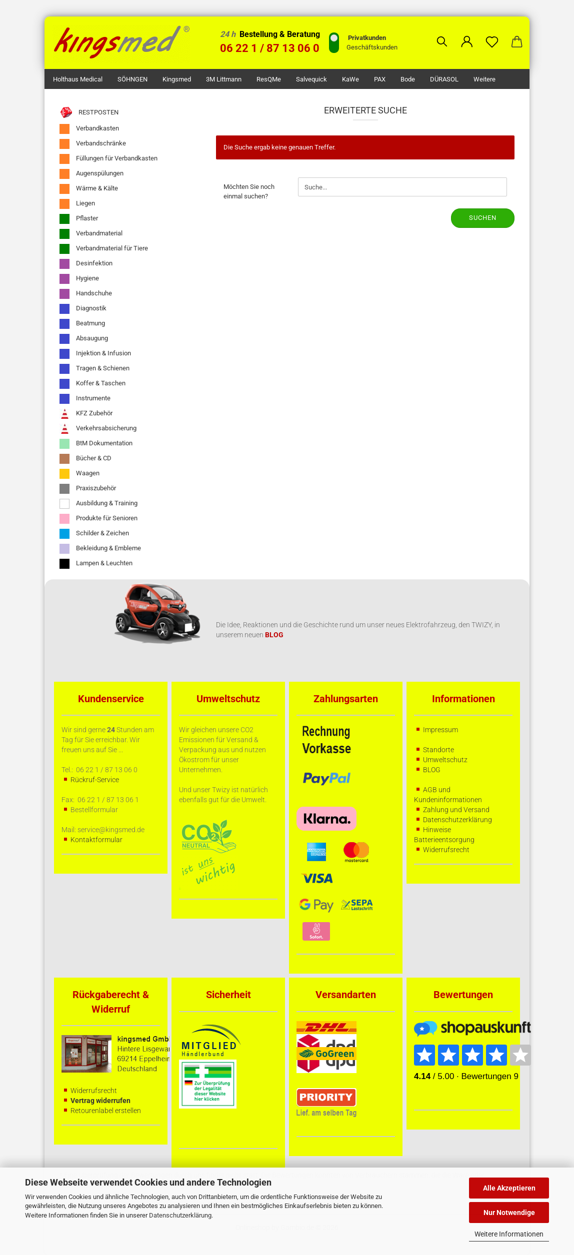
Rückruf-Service (94, 780)
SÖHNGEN (133, 79)
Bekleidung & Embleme (100, 549)
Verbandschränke (93, 144)
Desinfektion (86, 264)
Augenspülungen (92, 174)
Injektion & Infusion (95, 354)
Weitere (485, 79)
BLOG (431, 770)
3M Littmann (224, 79)
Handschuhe (86, 294)
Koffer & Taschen (93, 384)
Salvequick (311, 79)
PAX (380, 79)
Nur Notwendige (509, 1213)
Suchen (482, 217)
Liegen (77, 204)
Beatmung (82, 324)
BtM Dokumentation (96, 444)
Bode (407, 79)
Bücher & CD (86, 459)
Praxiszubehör (88, 489)
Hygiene (79, 279)
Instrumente (85, 399)
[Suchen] (442, 33)
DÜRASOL (444, 79)
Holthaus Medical (77, 79)
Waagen (80, 474)
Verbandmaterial (91, 234)
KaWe (350, 79)
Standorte (438, 750)
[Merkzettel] (492, 33)
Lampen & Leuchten (96, 564)
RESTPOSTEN (89, 112)
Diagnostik (83, 309)
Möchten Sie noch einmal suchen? (249, 191)
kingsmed (176, 79)
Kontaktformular (96, 840)
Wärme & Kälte (89, 189)
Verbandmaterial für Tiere (104, 249)
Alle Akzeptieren (509, 1188)
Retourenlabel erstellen (105, 1111)
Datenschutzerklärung (180, 1215)
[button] (467, 33)
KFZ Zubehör (86, 414)
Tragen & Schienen (95, 369)
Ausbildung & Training (99, 504)
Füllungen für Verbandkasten (109, 159)
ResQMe (268, 79)
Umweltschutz (445, 760)
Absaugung (84, 339)
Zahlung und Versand (456, 810)
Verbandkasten (89, 129)
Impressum (440, 730)
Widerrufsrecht (446, 850)
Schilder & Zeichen (94, 534)
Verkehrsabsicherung (98, 429)
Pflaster (79, 219)
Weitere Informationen (509, 1234)
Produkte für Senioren (99, 519)
